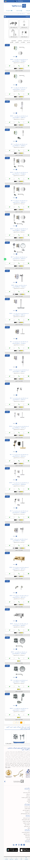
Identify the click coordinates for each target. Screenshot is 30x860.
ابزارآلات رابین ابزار (25, 837)
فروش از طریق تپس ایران (23, 810)
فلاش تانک (18, 765)
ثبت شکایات (25, 799)
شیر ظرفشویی (25, 801)
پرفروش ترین (25, 42)
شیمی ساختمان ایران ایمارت (23, 832)
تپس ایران (16, 751)
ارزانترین (13, 42)
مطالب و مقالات (25, 794)
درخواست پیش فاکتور (24, 826)
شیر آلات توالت (16, 763)
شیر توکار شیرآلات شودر (17, 13)
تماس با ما (26, 790)
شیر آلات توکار (4, 764)
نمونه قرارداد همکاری (24, 808)
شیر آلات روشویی (9, 763)
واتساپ (2, 858)
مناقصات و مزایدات (24, 812)
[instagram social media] (15, 844)
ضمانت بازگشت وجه (24, 824)
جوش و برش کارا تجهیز (24, 834)
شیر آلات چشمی (11, 764)
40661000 (15, 1)
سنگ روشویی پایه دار (22, 766)
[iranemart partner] (15, 781)
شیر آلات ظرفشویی (23, 763)
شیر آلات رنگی (17, 764)
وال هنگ (8, 765)
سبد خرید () (5, 10)
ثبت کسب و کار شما (24, 807)
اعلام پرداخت (25, 10)
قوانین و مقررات (25, 795)
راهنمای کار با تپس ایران (23, 792)
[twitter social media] (12, 844)
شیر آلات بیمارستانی (24, 765)
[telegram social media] (20, 844)
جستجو (12, 858)
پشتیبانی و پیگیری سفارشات (23, 797)
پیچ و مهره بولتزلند (24, 835)
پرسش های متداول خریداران (23, 819)
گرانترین (7, 42)
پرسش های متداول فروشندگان (22, 813)
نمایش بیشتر (5, 743)
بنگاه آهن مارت (25, 839)
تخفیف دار (19, 42)
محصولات (24, 13)
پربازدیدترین (10, 40)
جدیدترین (16, 40)
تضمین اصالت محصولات (23, 823)
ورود (27, 858)
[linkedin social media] (10, 844)
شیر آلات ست (23, 764)
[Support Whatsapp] (1, 259)
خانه (17, 858)
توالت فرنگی (13, 765)
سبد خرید (7, 858)
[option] (15, 781)
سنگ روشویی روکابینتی (12, 766)
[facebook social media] (17, 844)
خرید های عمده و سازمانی (23, 821)
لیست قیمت (15, 10)
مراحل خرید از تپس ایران (23, 818)
